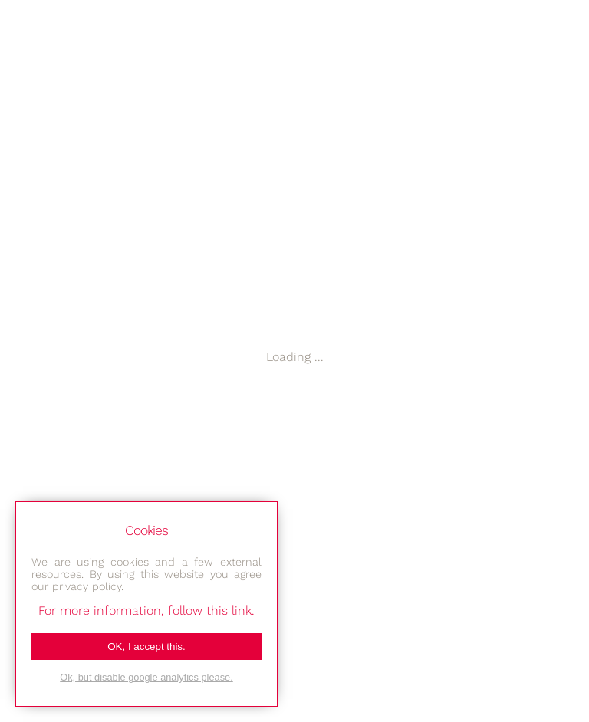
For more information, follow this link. (146, 610)
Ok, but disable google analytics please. (146, 677)
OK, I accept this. (146, 646)
